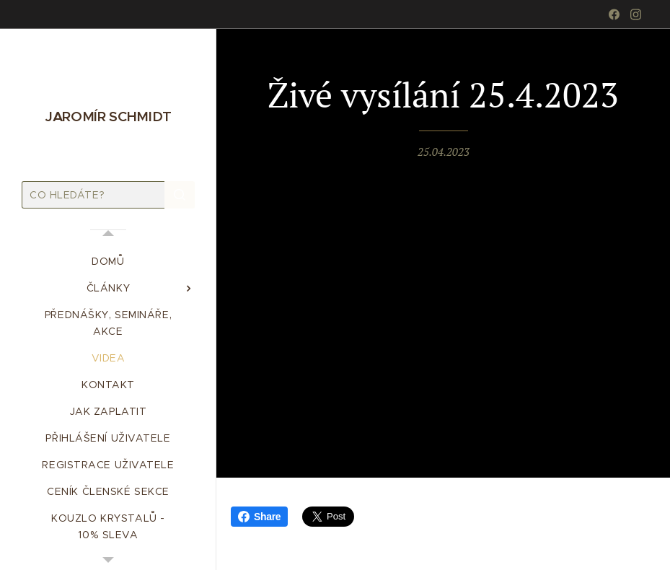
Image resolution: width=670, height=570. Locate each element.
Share (259, 516)
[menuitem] (108, 261)
